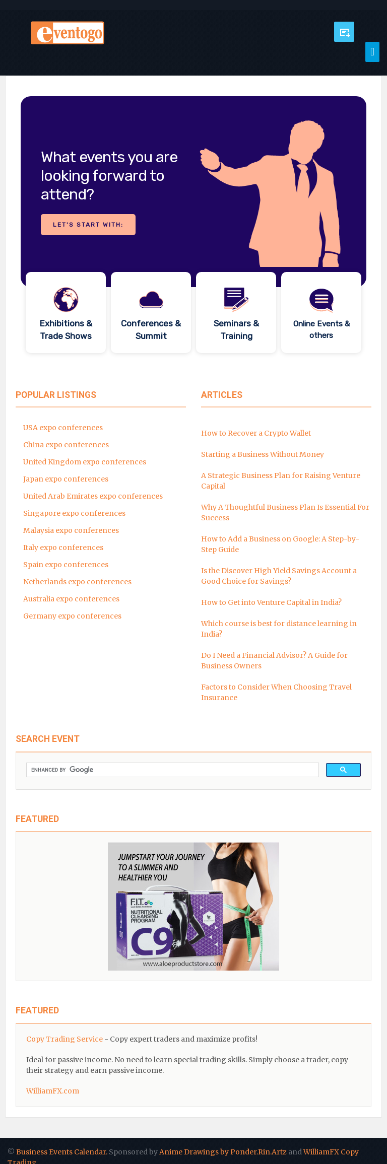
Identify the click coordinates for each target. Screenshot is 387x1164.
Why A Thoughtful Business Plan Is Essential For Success (285, 512)
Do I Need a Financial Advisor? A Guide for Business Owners (274, 660)
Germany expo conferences (72, 616)
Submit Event (344, 32)
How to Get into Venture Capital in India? (271, 602)
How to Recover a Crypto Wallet (256, 433)
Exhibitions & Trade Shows (66, 329)
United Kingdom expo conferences (84, 461)
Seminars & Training (236, 329)
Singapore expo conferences (74, 513)
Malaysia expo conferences (71, 530)
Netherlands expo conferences (77, 581)
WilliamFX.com (52, 1090)
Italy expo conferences (63, 547)
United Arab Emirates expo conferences (93, 496)
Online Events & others (321, 329)
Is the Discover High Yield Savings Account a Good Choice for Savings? (279, 576)
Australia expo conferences (71, 598)
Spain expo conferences (65, 564)
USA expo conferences (63, 427)
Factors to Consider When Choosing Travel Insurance (276, 692)
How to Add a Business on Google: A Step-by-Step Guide (280, 544)
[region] (193, 227)
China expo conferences (66, 444)
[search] (171, 770)
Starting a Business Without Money (262, 454)
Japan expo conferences (65, 479)
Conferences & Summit (151, 329)
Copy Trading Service (64, 1039)
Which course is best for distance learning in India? (279, 629)
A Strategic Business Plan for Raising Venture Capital (280, 481)
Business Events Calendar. (61, 1151)
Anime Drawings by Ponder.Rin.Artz (223, 1151)
